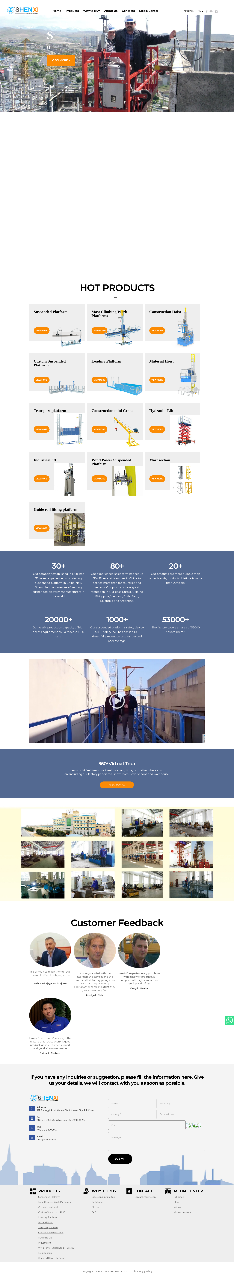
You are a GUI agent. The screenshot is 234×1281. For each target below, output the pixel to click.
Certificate (97, 1202)
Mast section (45, 1253)
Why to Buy (91, 11)
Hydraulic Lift (45, 1238)
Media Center (148, 11)
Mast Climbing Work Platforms (54, 1202)
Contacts (128, 11)
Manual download (183, 1212)
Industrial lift (44, 1243)
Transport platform (48, 1227)
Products (72, 11)
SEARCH (188, 11)
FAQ (94, 1212)
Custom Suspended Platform (53, 1212)
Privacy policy (142, 1271)
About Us (110, 11)
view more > (61, 60)
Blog (176, 1202)
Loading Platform (47, 1217)
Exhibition (179, 1197)
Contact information (145, 1197)
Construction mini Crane (50, 1233)
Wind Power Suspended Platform (56, 1248)
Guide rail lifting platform (51, 1258)
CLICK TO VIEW (117, 785)
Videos (177, 1207)
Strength (96, 1207)
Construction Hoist (48, 1207)
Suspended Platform (49, 1197)
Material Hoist (45, 1222)
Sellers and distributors (103, 1197)
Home (57, 11)
